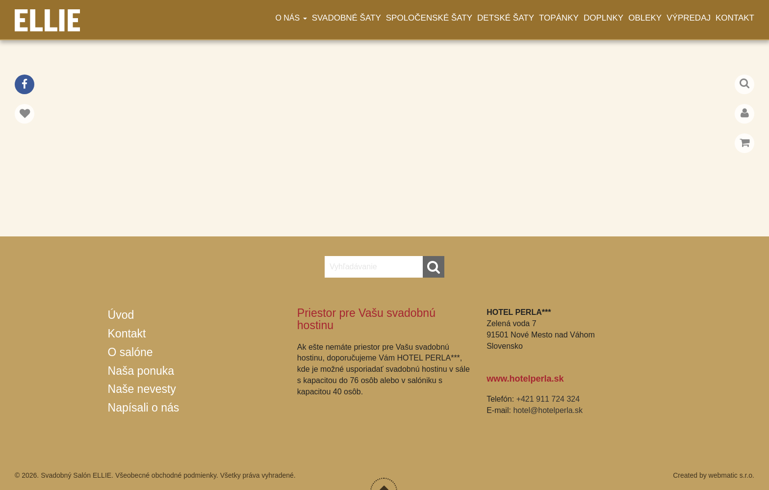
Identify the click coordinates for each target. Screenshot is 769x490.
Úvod (121, 315)
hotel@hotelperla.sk (548, 410)
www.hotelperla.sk (525, 379)
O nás (291, 18)
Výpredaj (688, 18)
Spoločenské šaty (429, 18)
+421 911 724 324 (548, 399)
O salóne (130, 352)
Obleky (645, 18)
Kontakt (735, 18)
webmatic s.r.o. (731, 475)
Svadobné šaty (346, 18)
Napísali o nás (143, 407)
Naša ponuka (141, 370)
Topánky (559, 18)
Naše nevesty (142, 389)
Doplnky (603, 18)
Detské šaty (505, 18)
